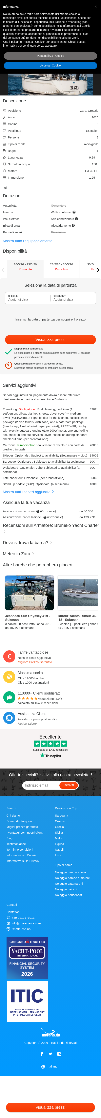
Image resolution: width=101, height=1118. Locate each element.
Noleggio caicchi (66, 889)
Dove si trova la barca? (28, 542)
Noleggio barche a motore (72, 878)
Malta (58, 838)
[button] (96, 6)
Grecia (59, 827)
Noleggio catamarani (69, 883)
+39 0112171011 (20, 917)
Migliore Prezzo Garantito (35, 662)
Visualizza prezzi (51, 339)
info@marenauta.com (23, 923)
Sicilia (59, 832)
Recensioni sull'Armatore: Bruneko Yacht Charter (51, 528)
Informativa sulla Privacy (22, 861)
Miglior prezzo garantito (22, 827)
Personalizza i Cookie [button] (50, 55)
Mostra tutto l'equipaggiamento (28, 241)
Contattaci (13, 912)
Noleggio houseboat (68, 895)
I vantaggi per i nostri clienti (24, 832)
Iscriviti (68, 785)
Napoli (59, 849)
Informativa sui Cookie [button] (76, 25)
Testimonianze (16, 844)
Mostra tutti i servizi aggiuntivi (28, 492)
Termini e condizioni (19, 849)
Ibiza (58, 855)
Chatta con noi (18, 929)
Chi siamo (13, 815)
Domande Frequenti (19, 821)
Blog (9, 838)
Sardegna (61, 815)
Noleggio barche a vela (70, 872)
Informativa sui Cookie (21, 855)
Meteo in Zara (19, 553)
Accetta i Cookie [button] (50, 65)
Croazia (60, 821)
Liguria (59, 844)
